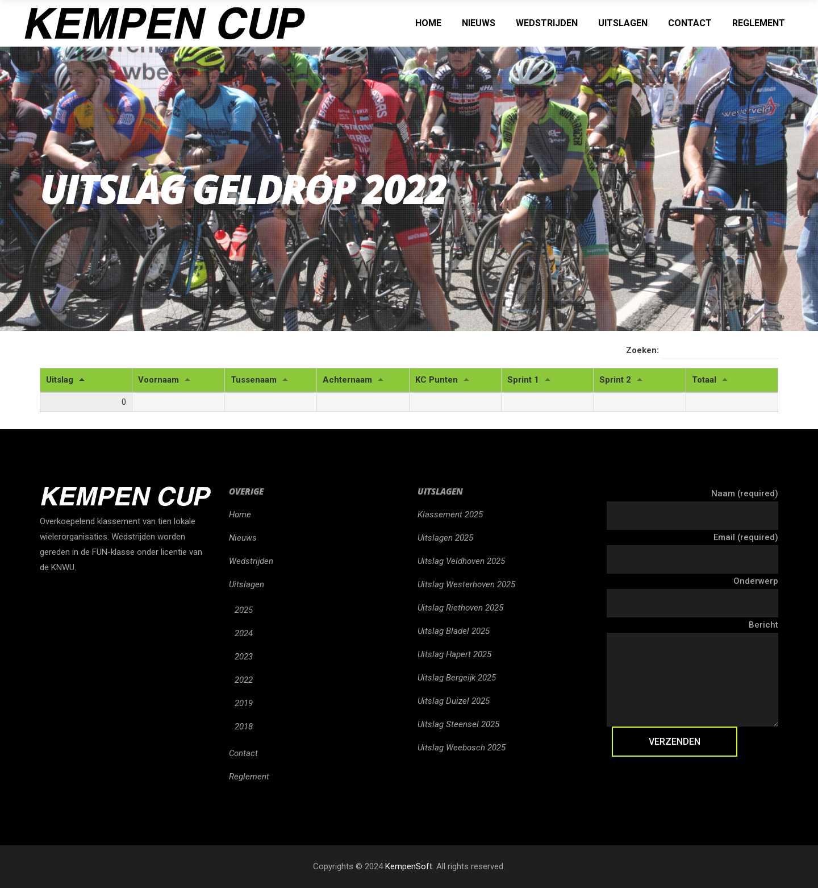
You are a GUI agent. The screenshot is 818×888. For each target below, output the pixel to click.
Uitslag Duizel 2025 (454, 701)
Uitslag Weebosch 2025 (462, 747)
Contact (243, 753)
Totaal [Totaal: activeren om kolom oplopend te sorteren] (704, 380)
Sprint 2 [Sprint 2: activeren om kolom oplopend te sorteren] (615, 380)
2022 (244, 680)
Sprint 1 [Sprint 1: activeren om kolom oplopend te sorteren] (523, 380)
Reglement (249, 776)
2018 (244, 726)
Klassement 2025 (450, 514)
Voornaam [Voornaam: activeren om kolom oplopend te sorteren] (158, 380)
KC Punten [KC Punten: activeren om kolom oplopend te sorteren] (436, 380)
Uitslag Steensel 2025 (458, 724)
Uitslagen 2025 (445, 538)
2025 (244, 610)
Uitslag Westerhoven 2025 (466, 584)
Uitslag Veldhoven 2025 (461, 561)
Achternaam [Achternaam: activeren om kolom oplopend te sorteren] (347, 380)
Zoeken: (702, 350)
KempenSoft (408, 866)
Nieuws (243, 538)
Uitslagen (246, 584)
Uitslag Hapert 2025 (454, 654)
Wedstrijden (251, 561)
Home (240, 514)
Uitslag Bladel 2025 (454, 631)
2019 (244, 703)
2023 (244, 657)
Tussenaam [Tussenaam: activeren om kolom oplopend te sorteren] (254, 380)
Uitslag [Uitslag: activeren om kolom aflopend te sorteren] (59, 380)
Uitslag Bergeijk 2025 (457, 678)
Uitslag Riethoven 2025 (460, 608)
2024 (244, 633)
